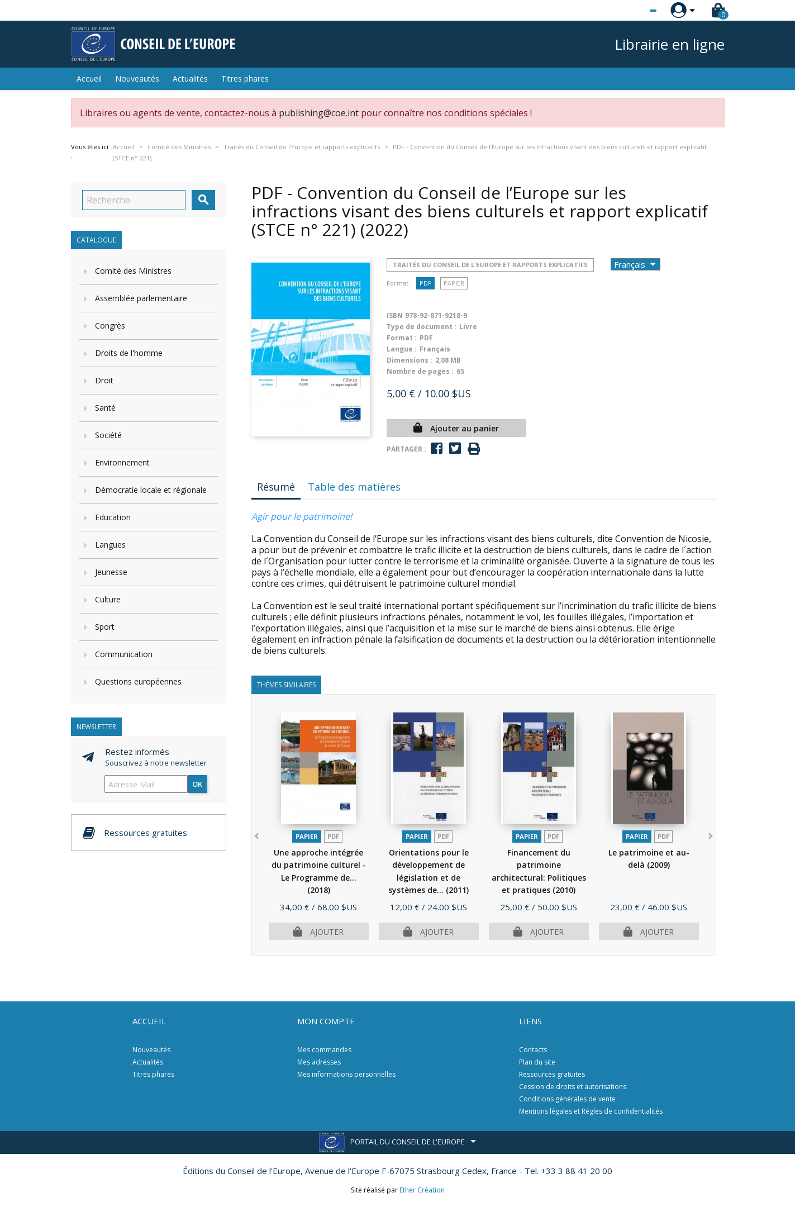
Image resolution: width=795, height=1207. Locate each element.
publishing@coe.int (319, 113)
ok (197, 784)
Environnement (122, 462)
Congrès (110, 325)
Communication (124, 654)
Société (108, 435)
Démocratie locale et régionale (151, 489)
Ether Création (422, 1190)
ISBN (395, 315)
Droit (104, 380)
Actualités (190, 78)
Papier (454, 283)
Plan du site (537, 1062)
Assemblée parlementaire (141, 298)
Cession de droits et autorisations (572, 1086)
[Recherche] (133, 200)
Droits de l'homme (129, 353)
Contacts (533, 1049)
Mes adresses (319, 1062)
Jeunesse (111, 572)
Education (113, 517)
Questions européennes (138, 681)
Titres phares (245, 78)
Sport (105, 626)
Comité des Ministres (133, 270)
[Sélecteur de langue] (630, 10)
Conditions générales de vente (567, 1099)
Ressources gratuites (552, 1074)
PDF (425, 283)
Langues (110, 544)
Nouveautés (137, 78)
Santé (105, 407)
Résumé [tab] (276, 486)
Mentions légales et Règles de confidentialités (591, 1111)
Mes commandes (324, 1049)
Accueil (89, 78)
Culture (108, 599)
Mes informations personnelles (346, 1074)
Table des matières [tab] (354, 486)
